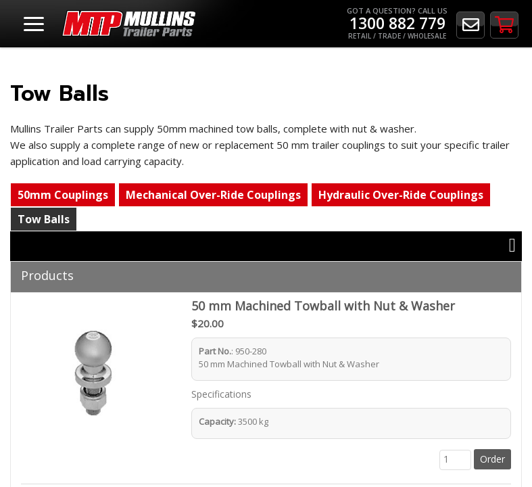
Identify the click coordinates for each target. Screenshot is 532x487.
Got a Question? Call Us (397, 23)
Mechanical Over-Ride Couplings (213, 194)
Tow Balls (44, 219)
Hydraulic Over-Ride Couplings (400, 194)
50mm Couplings (63, 194)
